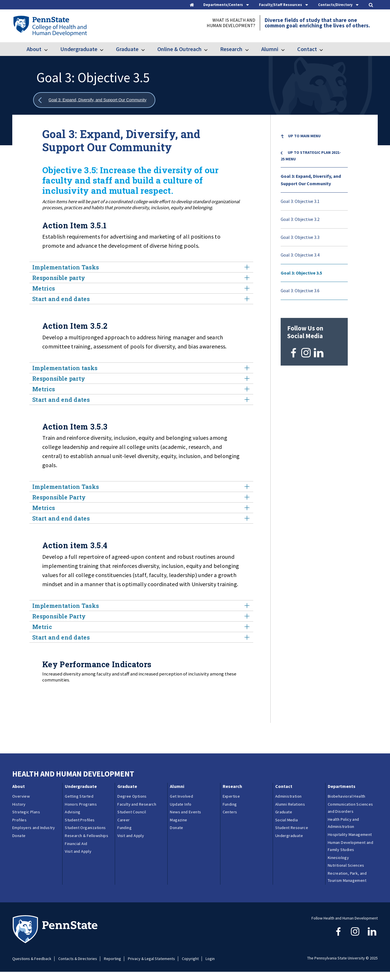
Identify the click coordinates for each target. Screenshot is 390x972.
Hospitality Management (350, 834)
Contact (307, 49)
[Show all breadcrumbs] (94, 100)
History (19, 804)
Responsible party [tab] (141, 277)
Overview (21, 796)
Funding (124, 827)
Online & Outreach (179, 49)
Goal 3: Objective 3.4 (300, 255)
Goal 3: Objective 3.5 (301, 273)
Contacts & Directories (77, 958)
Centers (230, 811)
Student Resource (291, 827)
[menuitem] (314, 140)
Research (231, 49)
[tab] (226, 4)
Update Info (180, 804)
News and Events (185, 811)
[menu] (314, 214)
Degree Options (132, 796)
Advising (72, 811)
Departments (341, 786)
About (34, 49)
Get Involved (181, 796)
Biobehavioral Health (346, 796)
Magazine (178, 819)
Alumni (269, 49)
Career (123, 819)
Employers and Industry (33, 827)
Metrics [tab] (141, 288)
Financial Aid (76, 843)
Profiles (19, 819)
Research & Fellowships (86, 835)
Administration (288, 796)
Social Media (286, 819)
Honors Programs (81, 804)
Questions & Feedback (31, 958)
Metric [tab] (141, 626)
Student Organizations (85, 827)
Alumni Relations (290, 804)
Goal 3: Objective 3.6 (300, 290)
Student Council (131, 811)
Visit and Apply (78, 851)
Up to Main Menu (304, 135)
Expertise (231, 796)
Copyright (190, 958)
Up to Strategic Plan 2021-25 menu (311, 155)
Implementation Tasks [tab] (141, 267)
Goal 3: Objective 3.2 (300, 219)
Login (210, 958)
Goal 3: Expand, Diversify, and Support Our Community (311, 179)
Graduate (127, 49)
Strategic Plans (26, 811)
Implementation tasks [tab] (141, 368)
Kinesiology (338, 857)
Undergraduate (78, 49)
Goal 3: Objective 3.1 (300, 201)
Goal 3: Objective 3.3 (300, 237)
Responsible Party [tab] (141, 497)
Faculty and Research (136, 804)
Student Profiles (80, 819)
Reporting (112, 958)
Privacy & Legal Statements (151, 958)
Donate (18, 835)
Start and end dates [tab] (141, 299)
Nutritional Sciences (346, 865)
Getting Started (79, 796)
